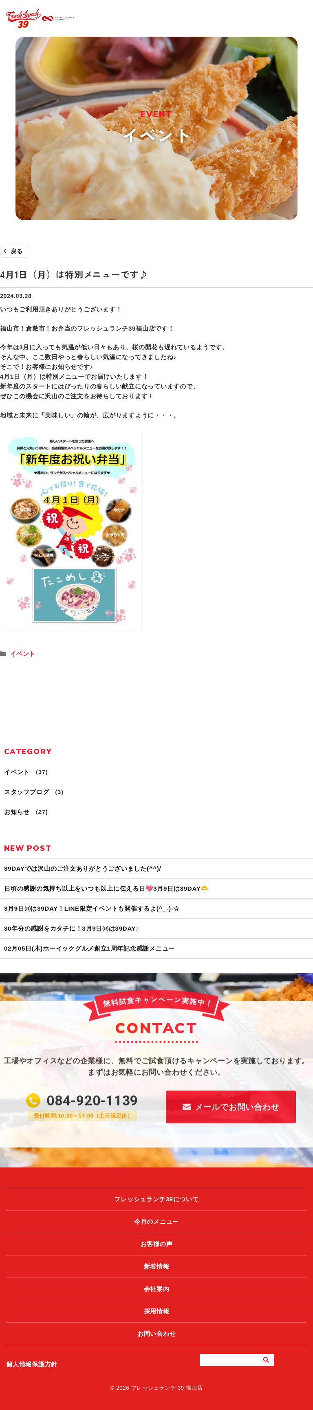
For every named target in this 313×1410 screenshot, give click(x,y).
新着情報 (157, 1266)
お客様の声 (157, 1243)
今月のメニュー (156, 1221)
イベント (22, 653)
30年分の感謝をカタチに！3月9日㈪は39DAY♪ (71, 928)
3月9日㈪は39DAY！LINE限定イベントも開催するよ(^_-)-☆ (92, 908)
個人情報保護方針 (31, 1364)
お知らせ (17, 811)
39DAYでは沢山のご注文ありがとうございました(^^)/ (82, 868)
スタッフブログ (26, 791)
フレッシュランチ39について (156, 1199)
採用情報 (157, 1311)
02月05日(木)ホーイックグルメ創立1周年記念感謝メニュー (89, 948)
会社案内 (157, 1288)
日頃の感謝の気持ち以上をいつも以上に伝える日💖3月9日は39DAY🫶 (106, 888)
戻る (17, 251)
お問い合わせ (156, 1333)
